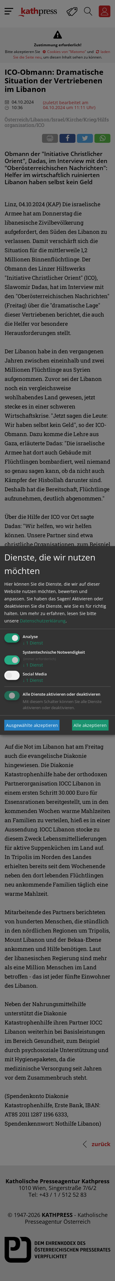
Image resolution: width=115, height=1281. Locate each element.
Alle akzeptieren (90, 725)
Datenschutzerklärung (43, 621)
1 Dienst (33, 643)
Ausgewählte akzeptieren (32, 725)
